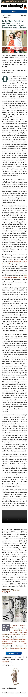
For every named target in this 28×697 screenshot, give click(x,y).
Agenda (5, 641)
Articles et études (14, 634)
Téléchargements (7, 644)
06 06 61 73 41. (7, 662)
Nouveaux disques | (20, 639)
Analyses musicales (20, 637)
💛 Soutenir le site (12, 653)
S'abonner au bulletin (18, 628)
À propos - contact (17, 625)
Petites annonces (19, 641)
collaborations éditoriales (19, 648)
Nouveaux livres (7, 639)
